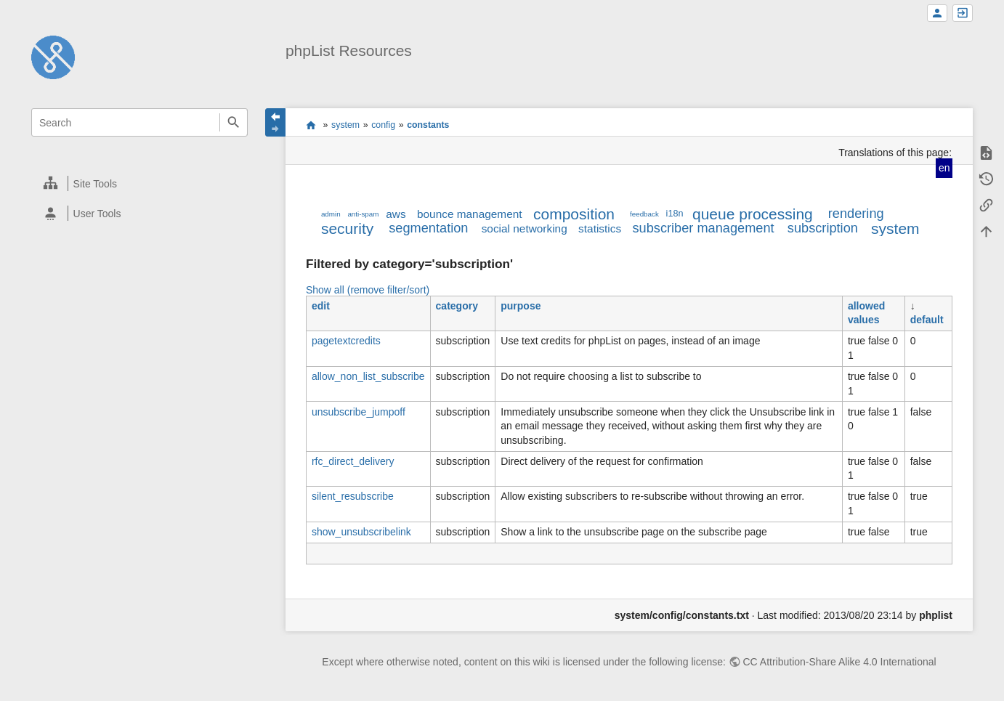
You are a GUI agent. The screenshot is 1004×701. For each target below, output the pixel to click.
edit (321, 306)
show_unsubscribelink (361, 532)
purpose (521, 306)
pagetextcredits (346, 341)
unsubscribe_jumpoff (358, 412)
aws (395, 214)
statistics (599, 228)
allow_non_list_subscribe (368, 376)
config (383, 125)
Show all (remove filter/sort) (367, 290)
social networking (524, 228)
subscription (823, 228)
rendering (856, 213)
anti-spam (362, 214)
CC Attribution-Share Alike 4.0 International (839, 662)
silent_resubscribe (353, 496)
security (347, 228)
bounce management (469, 214)
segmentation (428, 228)
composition (574, 214)
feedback (644, 214)
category (457, 306)
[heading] (140, 183)
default (927, 319)
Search (233, 122)
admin (331, 214)
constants (428, 125)
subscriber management (703, 228)
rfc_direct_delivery (353, 461)
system (345, 125)
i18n (675, 213)
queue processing (752, 214)
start (311, 125)
